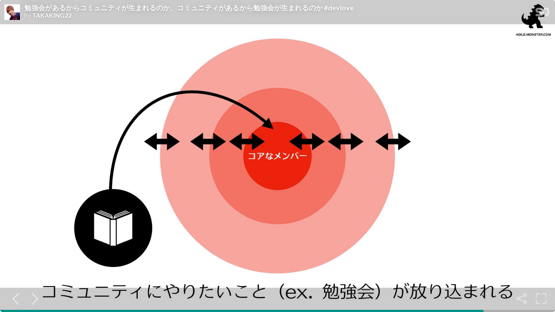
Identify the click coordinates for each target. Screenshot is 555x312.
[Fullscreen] (541, 299)
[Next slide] (33, 299)
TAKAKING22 (52, 16)
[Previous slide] (14, 299)
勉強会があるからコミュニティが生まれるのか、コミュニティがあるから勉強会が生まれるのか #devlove (189, 7)
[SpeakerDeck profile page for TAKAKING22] (12, 12)
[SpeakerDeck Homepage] (542, 14)
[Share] (522, 299)
